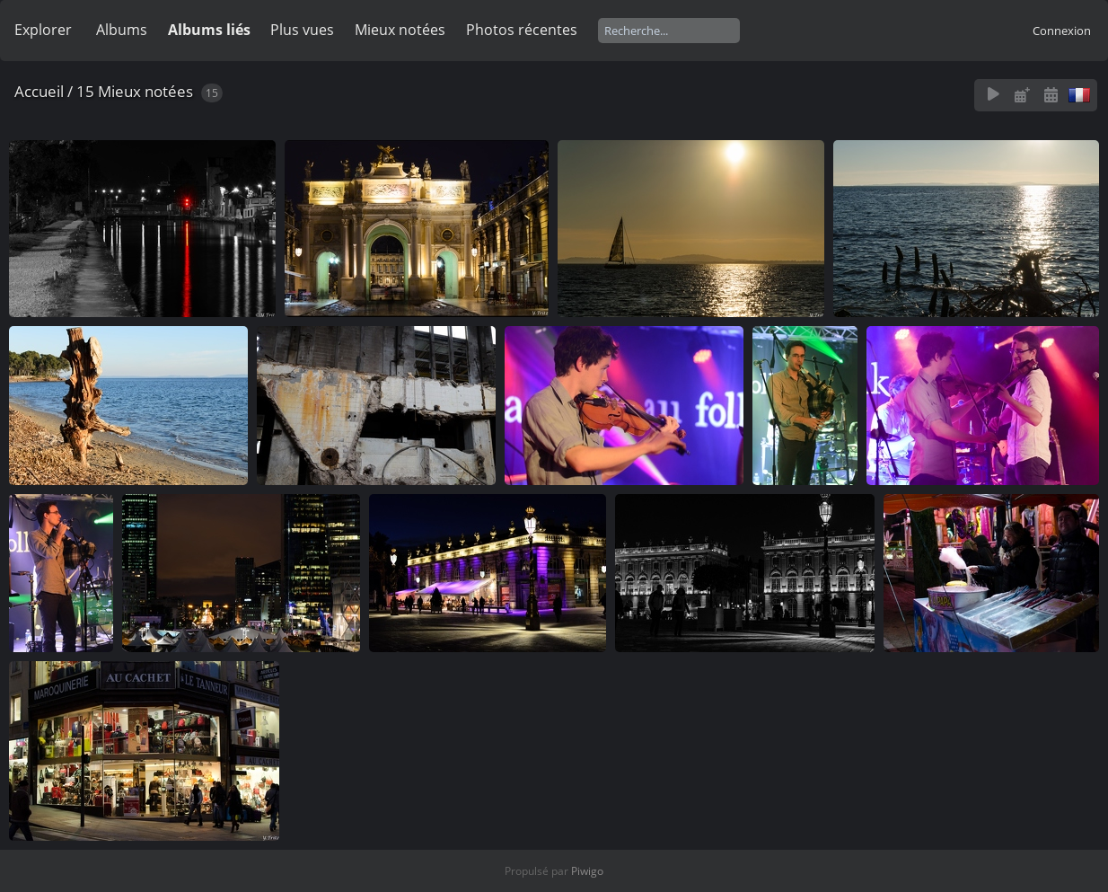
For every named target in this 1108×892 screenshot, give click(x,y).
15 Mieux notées (134, 91)
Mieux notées (400, 30)
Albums (121, 30)
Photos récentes (521, 30)
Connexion (1062, 30)
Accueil (39, 91)
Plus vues (302, 30)
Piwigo (587, 871)
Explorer (43, 30)
